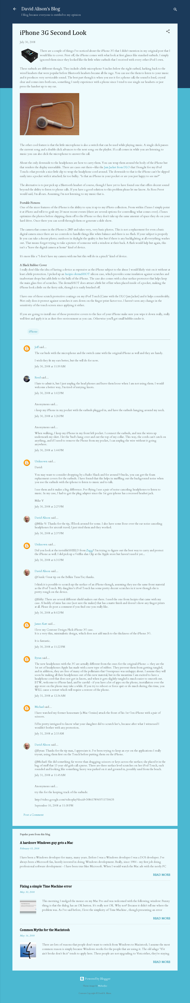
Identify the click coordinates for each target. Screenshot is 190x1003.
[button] (168, 32)
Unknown (41, 461)
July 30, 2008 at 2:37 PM (49, 533)
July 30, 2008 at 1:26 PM (49, 416)
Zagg (89, 550)
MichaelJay (102, 986)
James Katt (41, 624)
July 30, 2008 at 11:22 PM (50, 647)
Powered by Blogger (95, 979)
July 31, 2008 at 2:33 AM (49, 733)
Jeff (37, 347)
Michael (39, 707)
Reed (38, 377)
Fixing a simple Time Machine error (46, 886)
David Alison (42, 518)
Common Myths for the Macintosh (45, 930)
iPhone (33, 331)
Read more (161, 875)
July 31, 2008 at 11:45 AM (50, 775)
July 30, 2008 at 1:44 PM (49, 450)
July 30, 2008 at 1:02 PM (49, 393)
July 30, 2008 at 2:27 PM (49, 506)
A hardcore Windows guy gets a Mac (46, 843)
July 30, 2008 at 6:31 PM (49, 560)
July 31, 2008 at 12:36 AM (50, 696)
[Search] (175, 10)
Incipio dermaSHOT (77, 274)
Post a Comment (34, 815)
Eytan (38, 658)
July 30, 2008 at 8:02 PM (49, 613)
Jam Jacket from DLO (117, 167)
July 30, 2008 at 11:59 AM (50, 366)
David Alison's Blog (40, 9)
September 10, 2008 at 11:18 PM (54, 805)
